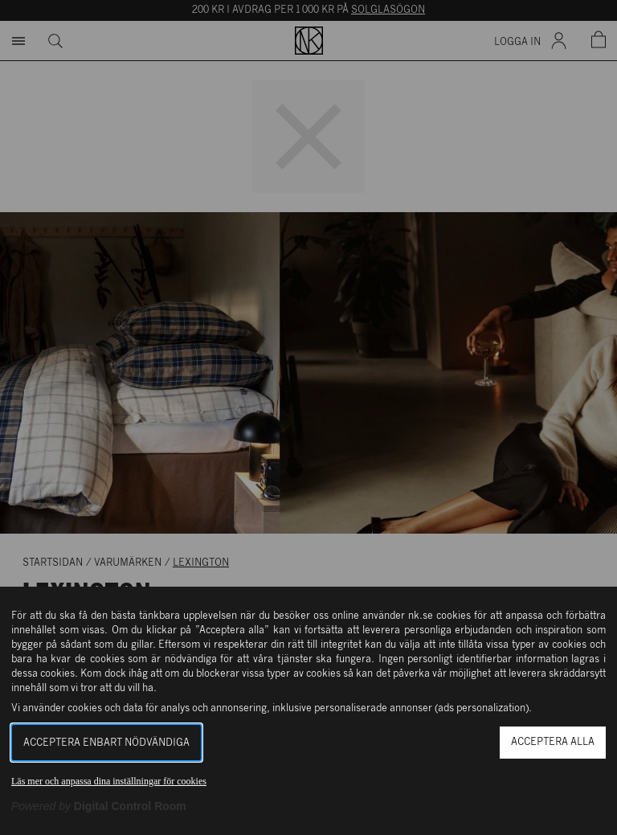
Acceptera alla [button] (553, 742)
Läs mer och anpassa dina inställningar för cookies (108, 781)
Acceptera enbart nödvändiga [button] (106, 743)
